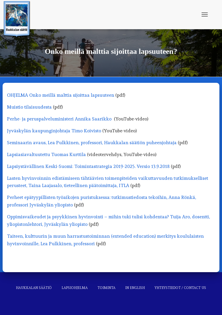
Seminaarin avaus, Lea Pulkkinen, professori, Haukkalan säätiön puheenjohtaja (92, 142)
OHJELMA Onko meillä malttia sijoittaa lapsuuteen (60, 95)
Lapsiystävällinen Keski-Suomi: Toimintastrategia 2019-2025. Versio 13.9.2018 (88, 166)
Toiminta (106, 288)
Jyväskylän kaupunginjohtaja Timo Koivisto (54, 130)
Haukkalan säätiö (34, 288)
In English (135, 288)
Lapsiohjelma (75, 288)
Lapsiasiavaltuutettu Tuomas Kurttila (46, 154)
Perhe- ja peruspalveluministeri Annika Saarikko (59, 119)
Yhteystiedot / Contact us (180, 288)
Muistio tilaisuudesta (29, 107)
